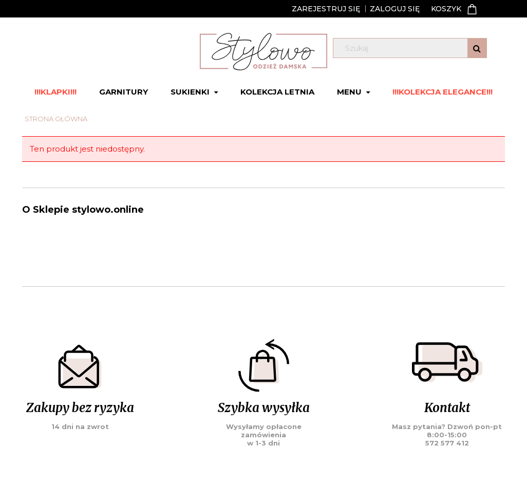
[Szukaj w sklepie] (412, 48)
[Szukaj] (476, 48)
